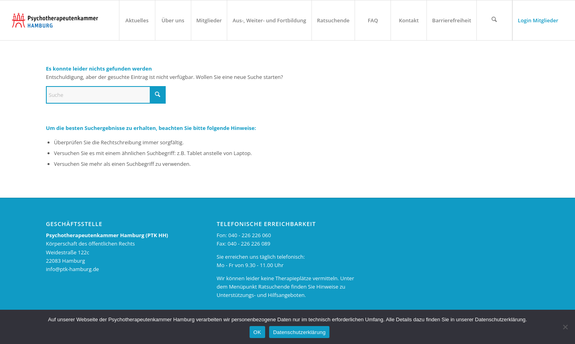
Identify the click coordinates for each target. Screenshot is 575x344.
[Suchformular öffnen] (494, 20)
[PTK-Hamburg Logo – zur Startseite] (55, 20)
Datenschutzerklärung (299, 332)
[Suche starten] (158, 95)
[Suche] (106, 95)
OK (257, 332)
